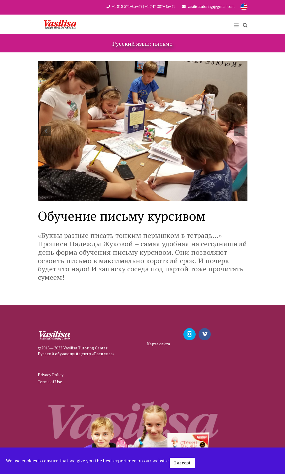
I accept (182, 463)
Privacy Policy (50, 374)
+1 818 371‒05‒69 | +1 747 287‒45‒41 (143, 6)
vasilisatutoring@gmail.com (211, 6)
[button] (46, 131)
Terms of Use (50, 381)
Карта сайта (158, 343)
